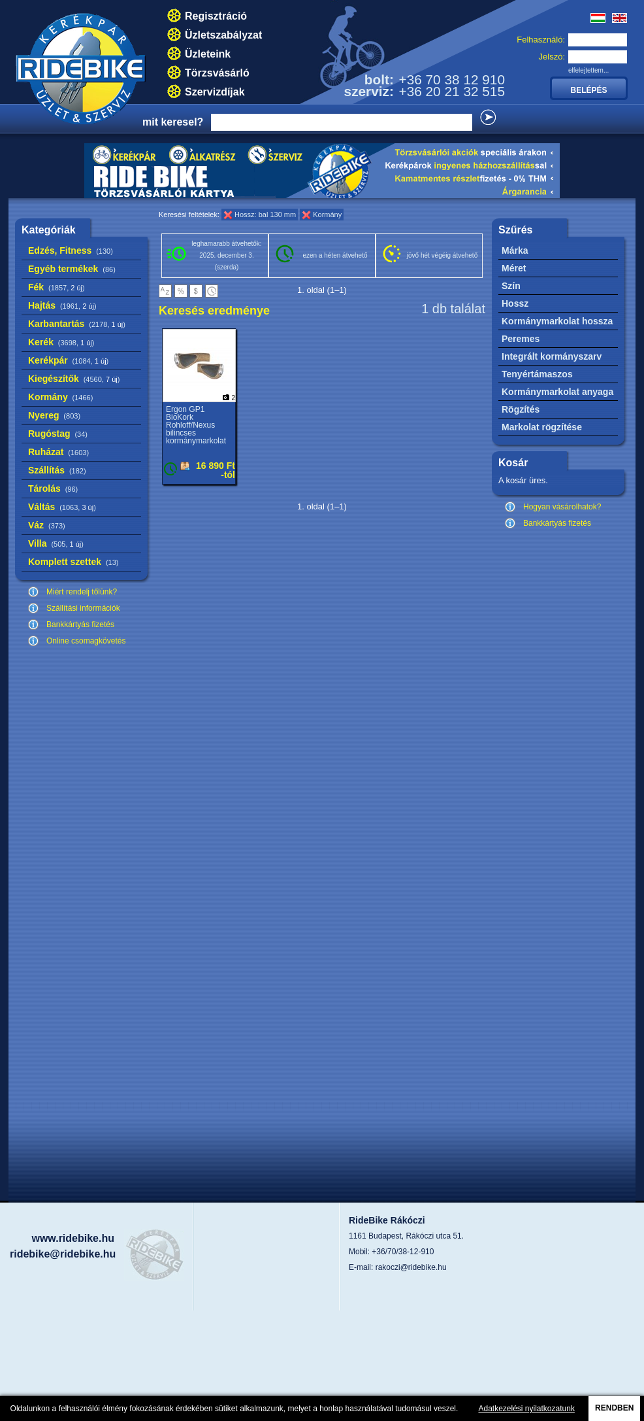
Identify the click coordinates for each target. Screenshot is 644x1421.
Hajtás (62, 305)
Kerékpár (68, 360)
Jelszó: (552, 56)
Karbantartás (76, 323)
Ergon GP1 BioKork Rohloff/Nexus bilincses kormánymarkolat (196, 425)
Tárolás (53, 488)
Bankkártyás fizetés (80, 624)
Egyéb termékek (72, 269)
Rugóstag (58, 433)
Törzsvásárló (217, 72)
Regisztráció (216, 16)
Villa (56, 543)
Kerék (61, 342)
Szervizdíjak (215, 91)
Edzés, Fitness (70, 250)
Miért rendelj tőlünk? (81, 591)
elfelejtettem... (588, 70)
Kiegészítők (74, 378)
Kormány (60, 397)
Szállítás (57, 470)
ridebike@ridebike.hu (63, 1253)
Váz (46, 525)
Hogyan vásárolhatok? (562, 506)
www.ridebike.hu (72, 1238)
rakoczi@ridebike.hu (411, 1267)
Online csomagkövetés (85, 640)
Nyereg (54, 415)
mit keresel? (172, 122)
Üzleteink (208, 54)
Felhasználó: (541, 39)
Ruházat (58, 452)
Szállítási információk (83, 608)
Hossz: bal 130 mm (265, 214)
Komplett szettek (73, 561)
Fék (56, 287)
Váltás (62, 507)
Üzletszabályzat (223, 35)
